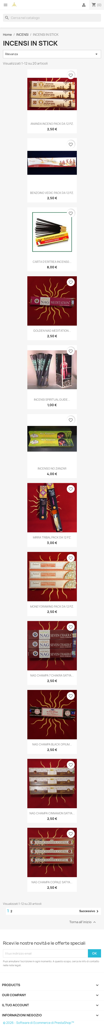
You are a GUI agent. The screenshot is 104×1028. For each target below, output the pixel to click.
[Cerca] (52, 18)
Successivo (89, 911)
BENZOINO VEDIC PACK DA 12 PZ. (52, 193)
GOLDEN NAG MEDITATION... (52, 331)
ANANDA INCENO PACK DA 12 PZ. (52, 124)
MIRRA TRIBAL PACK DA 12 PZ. (52, 537)
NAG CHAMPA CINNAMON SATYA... (52, 813)
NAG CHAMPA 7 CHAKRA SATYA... (52, 675)
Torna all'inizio (83, 922)
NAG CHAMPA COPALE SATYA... (52, 882)
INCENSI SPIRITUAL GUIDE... (52, 399)
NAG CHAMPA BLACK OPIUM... (52, 744)
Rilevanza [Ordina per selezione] (52, 54)
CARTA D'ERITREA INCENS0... (52, 262)
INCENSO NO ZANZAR (52, 468)
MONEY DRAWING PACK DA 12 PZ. (52, 606)
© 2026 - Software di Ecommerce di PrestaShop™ (38, 1023)
